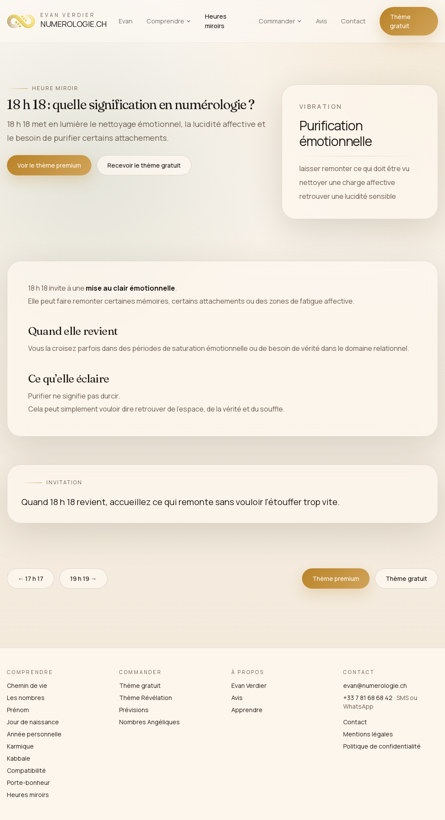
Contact (353, 21)
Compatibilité (26, 770)
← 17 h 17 (30, 578)
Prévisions (134, 710)
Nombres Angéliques (149, 722)
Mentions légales (368, 734)
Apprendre (247, 710)
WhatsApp (358, 706)
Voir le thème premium (49, 165)
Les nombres (26, 698)
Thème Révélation (145, 698)
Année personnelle (34, 734)
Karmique (20, 746)
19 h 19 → (83, 578)
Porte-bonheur (28, 782)
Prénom (18, 710)
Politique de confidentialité (382, 746)
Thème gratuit (400, 21)
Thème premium (335, 578)
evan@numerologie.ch (375, 685)
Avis (321, 21)
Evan (126, 21)
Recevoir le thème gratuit (144, 165)
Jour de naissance (33, 722)
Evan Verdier (248, 685)
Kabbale (18, 758)
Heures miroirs (216, 21)
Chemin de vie (27, 685)
